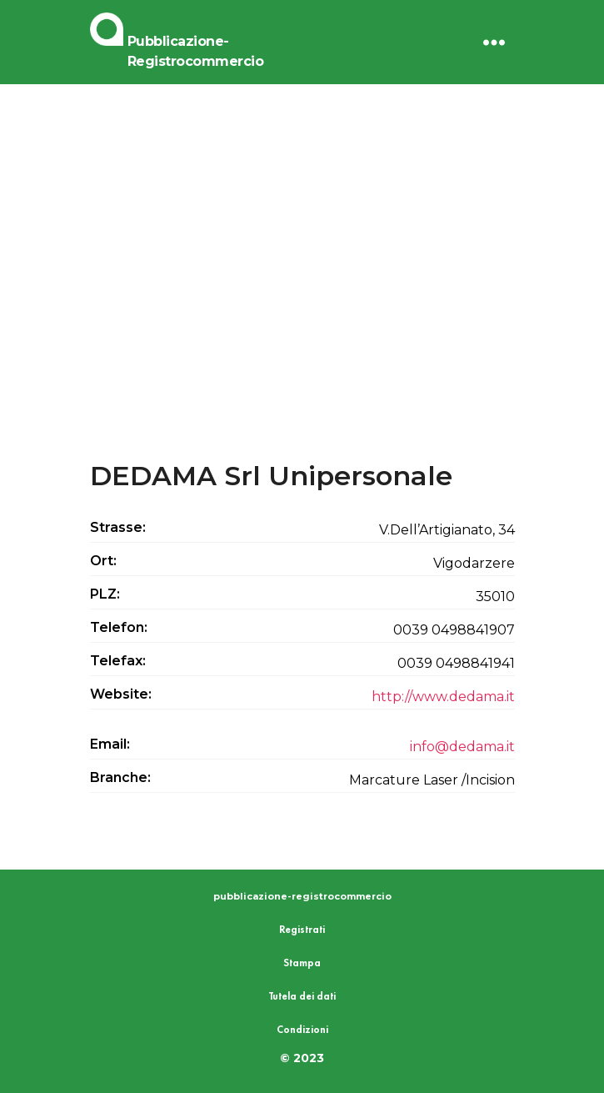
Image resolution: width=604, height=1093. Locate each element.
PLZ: (105, 594)
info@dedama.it (462, 747)
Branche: (120, 777)
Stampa (302, 963)
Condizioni (302, 1030)
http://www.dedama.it (443, 696)
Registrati (302, 930)
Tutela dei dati (302, 996)
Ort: (103, 561)
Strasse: (118, 527)
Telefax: (118, 661)
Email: (110, 744)
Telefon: (118, 627)
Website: (121, 694)
